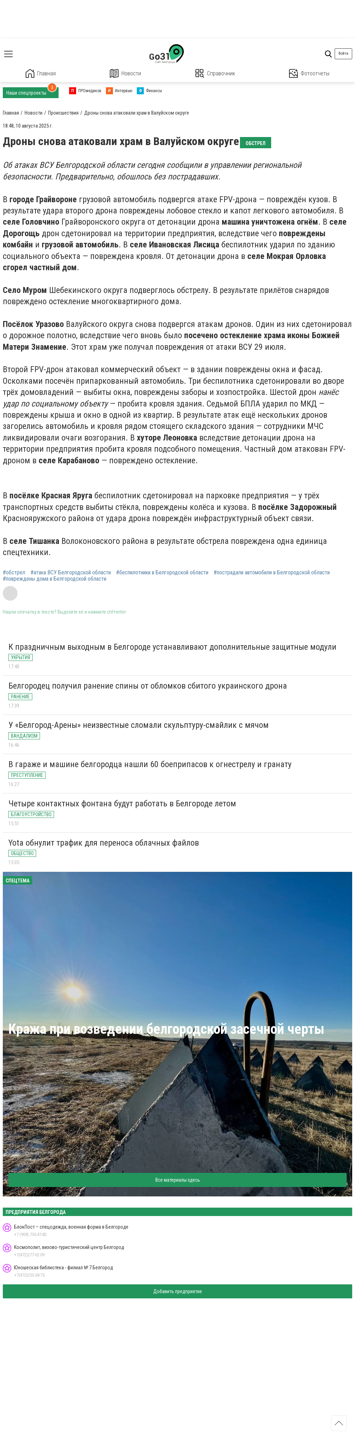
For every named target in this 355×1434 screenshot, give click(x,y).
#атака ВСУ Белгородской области (71, 572)
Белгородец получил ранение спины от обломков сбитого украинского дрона (147, 686)
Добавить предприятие (177, 1291)
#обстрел (14, 572)
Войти (343, 53)
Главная (41, 73)
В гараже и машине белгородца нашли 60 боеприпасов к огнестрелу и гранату (150, 764)
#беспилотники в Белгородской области (162, 572)
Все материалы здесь (177, 1180)
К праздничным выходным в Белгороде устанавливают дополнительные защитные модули (172, 647)
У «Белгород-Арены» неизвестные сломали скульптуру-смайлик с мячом (138, 725)
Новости (125, 73)
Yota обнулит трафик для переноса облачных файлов (103, 843)
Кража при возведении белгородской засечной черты (166, 1029)
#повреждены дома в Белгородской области (54, 579)
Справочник (215, 73)
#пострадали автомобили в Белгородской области (272, 572)
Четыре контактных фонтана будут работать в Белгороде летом (122, 803)
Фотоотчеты (309, 73)
